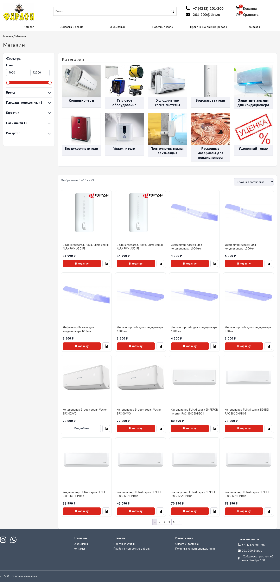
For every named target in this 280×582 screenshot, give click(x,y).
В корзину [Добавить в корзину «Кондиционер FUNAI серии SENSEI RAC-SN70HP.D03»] (244, 511)
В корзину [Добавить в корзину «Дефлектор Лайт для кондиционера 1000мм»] (135, 346)
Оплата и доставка (187, 544)
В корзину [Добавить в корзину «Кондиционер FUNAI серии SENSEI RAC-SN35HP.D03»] (135, 511)
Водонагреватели (210, 100)
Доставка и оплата (71, 27)
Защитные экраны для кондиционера (253, 102)
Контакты (254, 27)
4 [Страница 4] (169, 522)
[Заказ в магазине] (254, 181)
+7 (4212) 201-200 (208, 8)
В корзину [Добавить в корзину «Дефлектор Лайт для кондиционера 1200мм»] (190, 346)
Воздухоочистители (81, 148)
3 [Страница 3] (164, 522)
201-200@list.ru (206, 14)
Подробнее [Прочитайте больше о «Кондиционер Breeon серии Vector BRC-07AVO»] (81, 428)
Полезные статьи (162, 27)
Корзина (250, 8)
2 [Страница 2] (159, 522)
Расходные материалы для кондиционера (210, 153)
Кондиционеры (81, 100)
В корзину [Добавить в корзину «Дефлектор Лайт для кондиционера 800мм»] (244, 346)
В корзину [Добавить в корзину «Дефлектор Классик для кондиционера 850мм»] (82, 346)
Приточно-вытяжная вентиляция (167, 150)
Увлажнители (124, 148)
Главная (8, 36)
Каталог (26, 27)
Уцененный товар (253, 148)
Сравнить (251, 14)
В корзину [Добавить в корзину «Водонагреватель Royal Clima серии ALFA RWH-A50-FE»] (135, 263)
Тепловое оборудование (124, 102)
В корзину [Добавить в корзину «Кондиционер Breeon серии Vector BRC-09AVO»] (135, 428)
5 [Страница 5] (174, 522)
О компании (117, 27)
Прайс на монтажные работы (208, 27)
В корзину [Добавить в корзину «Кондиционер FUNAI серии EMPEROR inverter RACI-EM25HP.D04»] (190, 428)
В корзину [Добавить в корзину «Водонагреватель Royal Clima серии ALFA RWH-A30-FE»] (82, 263)
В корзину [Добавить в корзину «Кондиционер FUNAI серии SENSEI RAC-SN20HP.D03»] (244, 428)
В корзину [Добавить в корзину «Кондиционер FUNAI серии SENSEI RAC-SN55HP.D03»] (190, 511)
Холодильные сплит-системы (167, 102)
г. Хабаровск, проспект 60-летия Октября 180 (256, 558)
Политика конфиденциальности (195, 548)
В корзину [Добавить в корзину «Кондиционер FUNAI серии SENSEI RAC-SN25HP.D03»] (82, 511)
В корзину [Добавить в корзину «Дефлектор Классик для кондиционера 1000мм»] (190, 263)
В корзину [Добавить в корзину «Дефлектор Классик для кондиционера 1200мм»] (244, 263)
